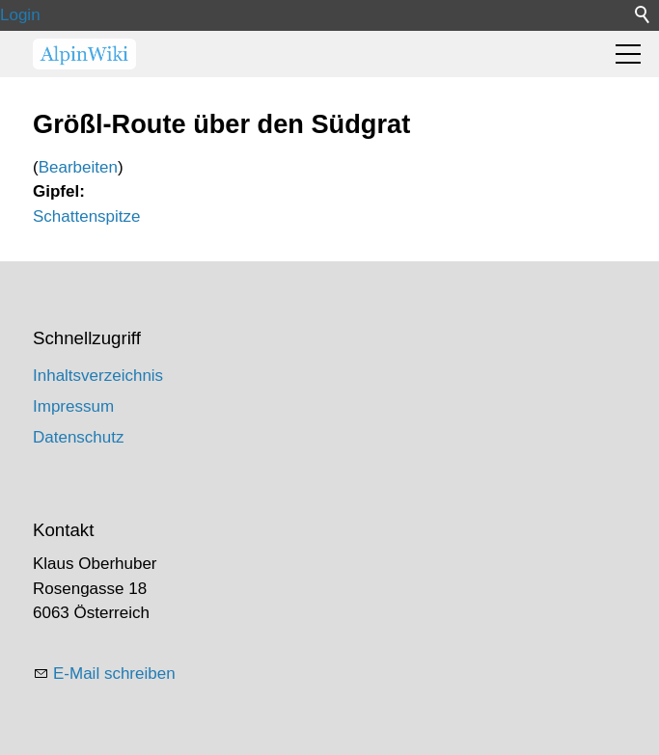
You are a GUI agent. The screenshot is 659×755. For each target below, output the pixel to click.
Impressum (73, 406)
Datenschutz (78, 437)
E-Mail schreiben (114, 673)
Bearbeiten (78, 167)
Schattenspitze (87, 216)
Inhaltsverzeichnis (98, 375)
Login (20, 15)
